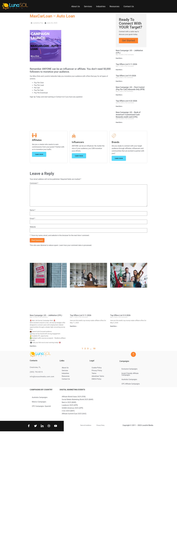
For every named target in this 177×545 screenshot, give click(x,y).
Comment (34, 183)
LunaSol (47, 76)
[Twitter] (35, 426)
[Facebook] (28, 426)
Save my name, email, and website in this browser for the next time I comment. (60, 235)
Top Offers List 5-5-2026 (126, 76)
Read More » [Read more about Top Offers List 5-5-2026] (119, 81)
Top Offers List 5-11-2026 (126, 64)
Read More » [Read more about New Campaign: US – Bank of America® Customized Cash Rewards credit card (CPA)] (119, 122)
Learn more (39, 154)
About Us (75, 6)
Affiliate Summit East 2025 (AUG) (74, 414)
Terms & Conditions (85, 425)
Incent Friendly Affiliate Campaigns (130, 374)
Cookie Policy (97, 368)
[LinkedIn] (42, 426)
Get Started (128, 40)
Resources (114, 6)
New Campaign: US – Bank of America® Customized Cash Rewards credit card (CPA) (128, 114)
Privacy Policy (97, 370)
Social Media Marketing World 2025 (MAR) (77, 399)
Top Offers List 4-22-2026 (126, 101)
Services (88, 6)
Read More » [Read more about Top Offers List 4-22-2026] (119, 106)
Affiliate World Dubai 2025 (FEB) (74, 397)
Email (32, 218)
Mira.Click (36, 76)
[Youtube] (55, 426)
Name (32, 210)
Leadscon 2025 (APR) (70, 405)
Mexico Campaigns (39, 402)
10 (94, 348)
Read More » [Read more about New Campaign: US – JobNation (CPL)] (119, 58)
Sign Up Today (35, 97)
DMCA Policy (96, 379)
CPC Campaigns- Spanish (41, 406)
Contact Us (129, 6)
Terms (94, 373)
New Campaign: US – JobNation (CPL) (46, 315)
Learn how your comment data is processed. (75, 245)
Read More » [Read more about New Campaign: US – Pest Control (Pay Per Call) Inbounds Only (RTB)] (119, 95)
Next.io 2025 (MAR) (69, 402)
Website (33, 227)
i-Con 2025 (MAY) (68, 411)
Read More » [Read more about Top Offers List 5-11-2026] (119, 69)
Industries (100, 6)
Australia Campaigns (129, 379)
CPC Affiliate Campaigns (131, 384)
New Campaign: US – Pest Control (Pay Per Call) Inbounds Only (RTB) (130, 88)
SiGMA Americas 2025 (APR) (72, 408)
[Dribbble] (48, 426)
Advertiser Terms (98, 376)
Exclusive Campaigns (129, 369)
